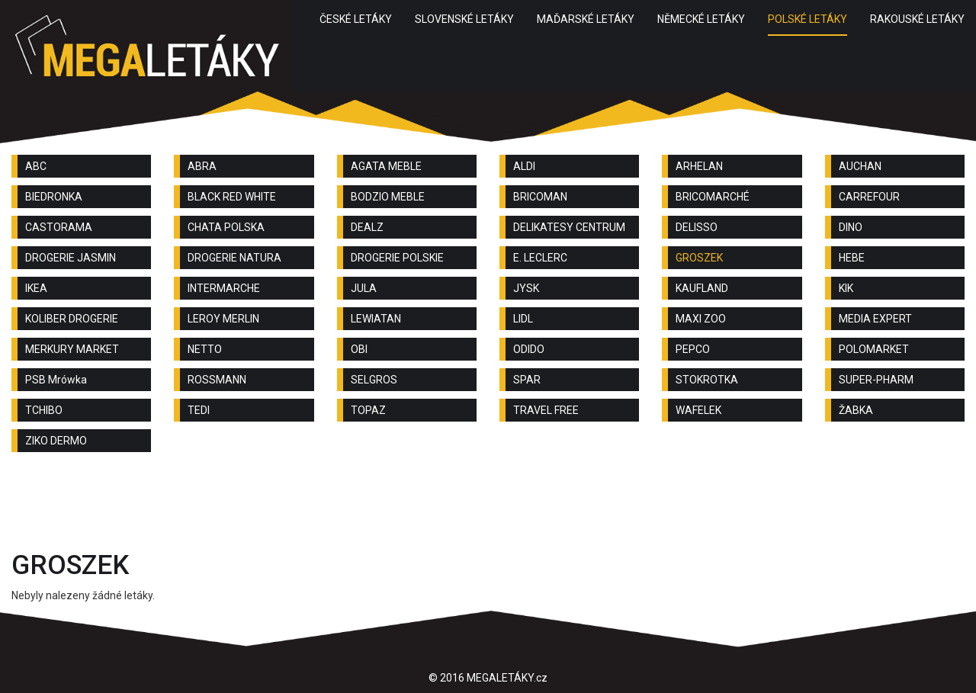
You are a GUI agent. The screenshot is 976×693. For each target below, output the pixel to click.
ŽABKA (856, 410)
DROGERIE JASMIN (70, 258)
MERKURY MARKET (72, 349)
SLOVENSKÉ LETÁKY (464, 19)
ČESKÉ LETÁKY (355, 19)
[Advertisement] (488, 505)
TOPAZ (368, 410)
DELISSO (697, 227)
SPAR (527, 380)
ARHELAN (699, 166)
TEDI (199, 410)
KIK (846, 288)
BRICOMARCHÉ (713, 197)
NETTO (205, 349)
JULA (364, 288)
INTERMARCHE (224, 288)
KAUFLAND (702, 288)
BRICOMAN (540, 197)
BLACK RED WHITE (232, 197)
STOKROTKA (707, 380)
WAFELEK (698, 410)
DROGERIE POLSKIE (397, 258)
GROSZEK (699, 258)
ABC (36, 166)
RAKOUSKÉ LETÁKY (917, 19)
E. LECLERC (540, 258)
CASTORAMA (58, 227)
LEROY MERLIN (223, 319)
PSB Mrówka (56, 380)
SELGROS (374, 380)
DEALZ (367, 227)
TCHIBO (44, 410)
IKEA (36, 288)
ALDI (524, 166)
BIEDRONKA (53, 197)
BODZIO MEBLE (388, 197)
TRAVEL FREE (546, 410)
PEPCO (693, 349)
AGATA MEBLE (386, 166)
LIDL (523, 319)
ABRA (202, 166)
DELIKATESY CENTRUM (569, 227)
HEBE (852, 258)
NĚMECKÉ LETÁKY (701, 19)
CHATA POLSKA (226, 227)
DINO (850, 227)
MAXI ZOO (701, 319)
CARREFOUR (869, 197)
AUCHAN (860, 166)
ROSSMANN (217, 380)
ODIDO (528, 349)
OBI (359, 349)
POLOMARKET (874, 349)
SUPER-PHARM (876, 380)
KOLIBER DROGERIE (71, 319)
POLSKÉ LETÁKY (807, 19)
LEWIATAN (376, 319)
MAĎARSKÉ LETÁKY (585, 19)
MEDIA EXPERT (875, 319)
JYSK (526, 288)
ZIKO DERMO (56, 441)
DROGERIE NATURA (234, 258)
